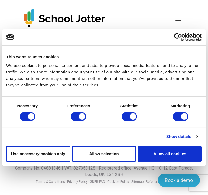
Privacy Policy (77, 182)
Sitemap (137, 182)
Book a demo (179, 180)
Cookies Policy (118, 182)
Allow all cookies (170, 153)
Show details (178, 136)
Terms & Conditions (50, 182)
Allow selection (104, 153)
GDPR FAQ (97, 182)
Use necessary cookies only (38, 153)
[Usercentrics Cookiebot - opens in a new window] (178, 37)
